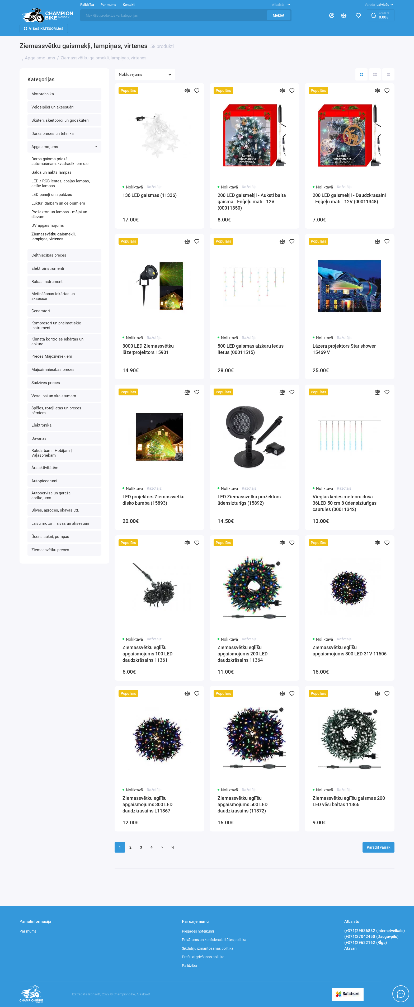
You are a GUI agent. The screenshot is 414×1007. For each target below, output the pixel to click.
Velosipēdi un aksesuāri (52, 107)
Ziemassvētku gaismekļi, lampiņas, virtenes (53, 236)
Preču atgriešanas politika (203, 957)
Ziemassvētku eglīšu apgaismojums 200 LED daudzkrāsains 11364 (243, 654)
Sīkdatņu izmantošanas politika (207, 948)
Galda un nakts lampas (51, 172)
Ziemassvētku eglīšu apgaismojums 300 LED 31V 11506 (350, 650)
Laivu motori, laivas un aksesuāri (60, 523)
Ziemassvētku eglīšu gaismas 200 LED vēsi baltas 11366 (349, 801)
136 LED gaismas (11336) (150, 195)
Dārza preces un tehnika (52, 133)
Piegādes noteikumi (198, 931)
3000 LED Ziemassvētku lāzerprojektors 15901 (148, 349)
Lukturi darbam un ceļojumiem (58, 203)
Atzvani (350, 948)
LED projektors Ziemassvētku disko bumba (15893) (154, 500)
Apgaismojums (64, 146)
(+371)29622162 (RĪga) (365, 942)
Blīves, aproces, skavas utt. (55, 510)
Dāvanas (38, 438)
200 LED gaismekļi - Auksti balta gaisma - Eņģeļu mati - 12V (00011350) (252, 201)
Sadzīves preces (45, 382)
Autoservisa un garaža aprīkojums (50, 495)
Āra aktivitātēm (44, 467)
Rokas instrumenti (47, 281)
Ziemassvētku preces (50, 549)
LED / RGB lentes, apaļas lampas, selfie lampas (60, 183)
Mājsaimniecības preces (52, 369)
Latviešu (379, 5)
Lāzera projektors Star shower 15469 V (344, 349)
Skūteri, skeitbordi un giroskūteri (60, 120)
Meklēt (278, 15)
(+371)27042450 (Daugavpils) (371, 936)
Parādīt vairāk (378, 847)
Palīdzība (87, 5)
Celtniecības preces (48, 255)
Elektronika (41, 425)
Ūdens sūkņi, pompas (50, 536)
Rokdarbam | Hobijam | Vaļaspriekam (51, 453)
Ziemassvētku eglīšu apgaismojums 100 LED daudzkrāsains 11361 (148, 654)
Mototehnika (42, 94)
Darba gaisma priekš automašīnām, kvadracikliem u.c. (60, 161)
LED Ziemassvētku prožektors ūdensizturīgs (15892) (249, 500)
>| (172, 847)
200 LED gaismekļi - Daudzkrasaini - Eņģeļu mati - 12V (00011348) (349, 198)
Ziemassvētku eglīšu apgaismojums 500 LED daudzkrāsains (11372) (243, 804)
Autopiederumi (44, 481)
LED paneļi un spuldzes (51, 194)
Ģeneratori (40, 311)
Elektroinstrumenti (47, 268)
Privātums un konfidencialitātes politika (214, 940)
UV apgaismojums (47, 225)
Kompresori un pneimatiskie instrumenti (56, 325)
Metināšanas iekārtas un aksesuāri (53, 296)
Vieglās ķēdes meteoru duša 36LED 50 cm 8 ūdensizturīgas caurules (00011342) (345, 503)
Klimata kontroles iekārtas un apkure (57, 341)
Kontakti (129, 5)
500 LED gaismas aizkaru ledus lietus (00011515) (251, 349)
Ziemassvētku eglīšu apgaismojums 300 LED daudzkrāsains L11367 (148, 804)
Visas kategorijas (43, 29)
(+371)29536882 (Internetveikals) (374, 930)
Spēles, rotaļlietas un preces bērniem (56, 410)
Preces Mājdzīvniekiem (51, 356)
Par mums (108, 5)
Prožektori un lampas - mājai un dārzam (59, 214)
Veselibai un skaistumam (53, 396)
